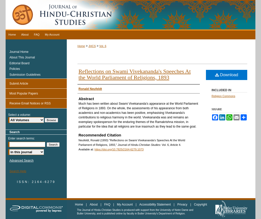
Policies (14, 69)
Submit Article (18, 83)
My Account (125, 204)
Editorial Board (19, 63)
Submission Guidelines (25, 74)
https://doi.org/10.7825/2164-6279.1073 (119, 149)
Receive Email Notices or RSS (30, 103)
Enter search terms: (21, 138)
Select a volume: (19, 115)
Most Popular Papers (23, 93)
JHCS (92, 46)
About (94, 204)
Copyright (200, 204)
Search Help (17, 171)
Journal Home (19, 52)
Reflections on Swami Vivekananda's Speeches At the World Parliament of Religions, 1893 (135, 74)
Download (226, 75)
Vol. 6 (102, 46)
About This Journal (22, 57)
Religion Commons (223, 96)
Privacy (182, 204)
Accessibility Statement (155, 204)
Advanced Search (21, 160)
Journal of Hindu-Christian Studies (130, 15)
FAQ (107, 204)
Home (81, 46)
